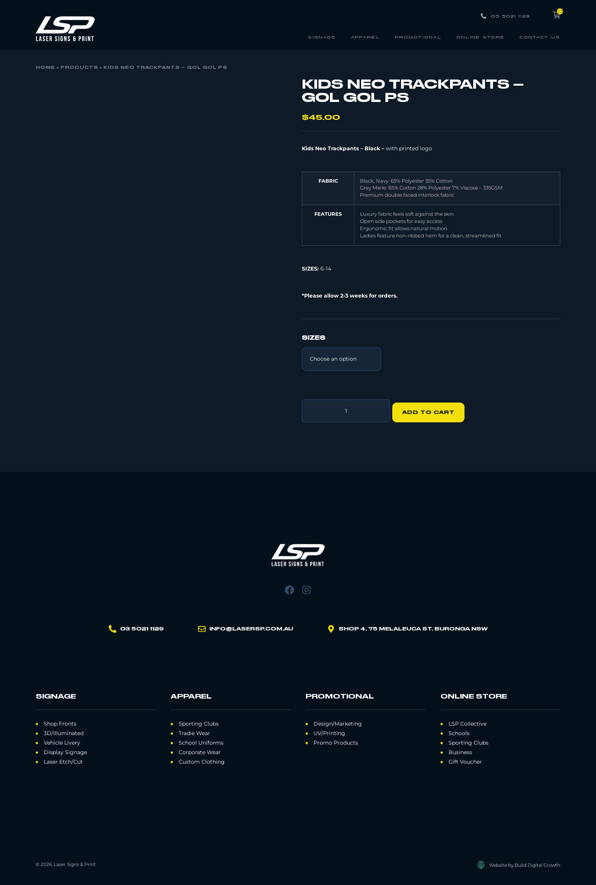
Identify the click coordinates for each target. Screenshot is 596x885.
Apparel (365, 37)
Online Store (481, 37)
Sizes (313, 338)
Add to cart (431, 409)
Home (45, 68)
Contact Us (540, 37)
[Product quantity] (346, 409)
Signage (322, 37)
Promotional (418, 37)
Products (79, 68)
